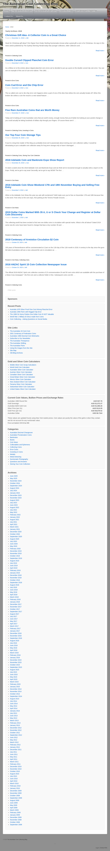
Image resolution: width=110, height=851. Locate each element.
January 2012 (15, 747)
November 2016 (16, 636)
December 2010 (16, 766)
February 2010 (15, 786)
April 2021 (13, 524)
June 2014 (14, 703)
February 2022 (15, 515)
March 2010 (14, 783)
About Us (19, 16)
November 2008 (16, 820)
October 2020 (15, 534)
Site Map (13, 350)
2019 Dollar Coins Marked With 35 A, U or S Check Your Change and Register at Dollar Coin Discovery (53, 213)
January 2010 (15, 788)
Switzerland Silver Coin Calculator (22, 387)
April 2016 (13, 650)
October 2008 (15, 822)
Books (12, 440)
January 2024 (15, 493)
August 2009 (14, 800)
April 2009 (13, 808)
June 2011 (14, 754)
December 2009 (16, 791)
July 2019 (13, 563)
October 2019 (15, 556)
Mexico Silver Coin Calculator (20, 379)
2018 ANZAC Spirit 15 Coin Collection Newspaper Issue (36, 264)
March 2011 (14, 762)
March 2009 (14, 810)
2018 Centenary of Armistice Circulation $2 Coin (32, 239)
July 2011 (13, 752)
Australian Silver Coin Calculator (21, 370)
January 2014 (15, 711)
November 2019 (16, 553)
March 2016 (14, 653)
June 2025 (14, 476)
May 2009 (13, 805)
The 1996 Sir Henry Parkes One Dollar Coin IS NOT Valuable (32, 314)
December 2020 (16, 532)
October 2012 (15, 733)
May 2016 (13, 648)
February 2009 (15, 812)
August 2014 (14, 699)
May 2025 (13, 478)
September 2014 (16, 696)
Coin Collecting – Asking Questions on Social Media (28, 319)
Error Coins (15, 80)
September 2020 (16, 536)
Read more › (100, 51)
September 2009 (16, 798)
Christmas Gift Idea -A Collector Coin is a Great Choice (35, 35)
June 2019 (14, 565)
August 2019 (14, 561)
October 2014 (15, 694)
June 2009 (14, 803)
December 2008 (16, 817)
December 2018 (16, 575)
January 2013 (15, 725)
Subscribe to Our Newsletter (20, 338)
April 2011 (13, 759)
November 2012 (16, 730)
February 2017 (15, 628)
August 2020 (14, 539)
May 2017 (13, 621)
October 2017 (15, 609)
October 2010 (15, 771)
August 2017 (14, 614)
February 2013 (15, 723)
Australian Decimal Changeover (21, 432)
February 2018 (15, 599)
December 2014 (16, 689)
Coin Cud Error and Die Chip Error (24, 85)
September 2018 (16, 582)
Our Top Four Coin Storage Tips (23, 135)
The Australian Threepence (19, 341)
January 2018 (15, 602)
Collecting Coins (17, 55)
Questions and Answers (18, 462)
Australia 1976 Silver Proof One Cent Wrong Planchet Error (31, 309)
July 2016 (13, 643)
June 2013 (14, 716)
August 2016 (14, 641)
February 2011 (15, 764)
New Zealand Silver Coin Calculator (22, 382)
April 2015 (13, 679)
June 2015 (14, 674)
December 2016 (16, 633)
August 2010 (14, 774)
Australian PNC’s (66, 11)
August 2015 (14, 670)
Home (6, 11)
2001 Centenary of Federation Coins (23, 333)
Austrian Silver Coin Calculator (21, 372)
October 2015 (15, 665)
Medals (12, 454)
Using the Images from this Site (21, 348)
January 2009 (15, 815)
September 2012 (16, 735)
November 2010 (16, 769)
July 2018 (13, 587)
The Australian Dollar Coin (22, 11)
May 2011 (13, 757)
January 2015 (15, 687)
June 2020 (14, 544)
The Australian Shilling (18, 343)
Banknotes (14, 437)
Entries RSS (103, 847)
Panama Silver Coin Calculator (21, 384)
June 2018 (14, 590)
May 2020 (13, 546)
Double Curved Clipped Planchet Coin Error (29, 60)
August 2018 (14, 585)
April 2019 (13, 568)
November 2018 (16, 578)
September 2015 (16, 667)
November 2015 (16, 662)
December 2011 (16, 749)
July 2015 (13, 672)
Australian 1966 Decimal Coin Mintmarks (24, 336)
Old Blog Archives (16, 353)
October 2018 (15, 580)
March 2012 (14, 742)
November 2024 (16, 481)
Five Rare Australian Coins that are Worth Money (32, 110)
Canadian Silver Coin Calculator (21, 374)
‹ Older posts (11, 290)
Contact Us (8, 16)
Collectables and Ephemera (20, 445)
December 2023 (16, 495)
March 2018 (14, 597)
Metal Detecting (15, 457)
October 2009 (15, 795)
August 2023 (14, 500)
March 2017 (14, 626)
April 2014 (13, 708)
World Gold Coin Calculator (19, 367)
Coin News (15, 180)
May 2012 (13, 740)
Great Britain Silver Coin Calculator (22, 377)
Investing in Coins (28, 130)
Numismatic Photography (19, 459)
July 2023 (13, 503)
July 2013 (13, 713)
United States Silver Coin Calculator (23, 389)
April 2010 (13, 781)
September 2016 (16, 638)
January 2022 (15, 517)
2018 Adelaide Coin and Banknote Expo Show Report (34, 160)
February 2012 (15, 745)
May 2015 (13, 677)
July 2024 (13, 490)
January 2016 (15, 657)
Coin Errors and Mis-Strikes (86, 11)
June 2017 (14, 619)
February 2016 (15, 655)
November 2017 (16, 607)
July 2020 (13, 541)
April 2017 (13, 624)
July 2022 (13, 510)
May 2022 (13, 512)
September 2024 (16, 486)
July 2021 (13, 522)
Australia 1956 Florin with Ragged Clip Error (25, 312)
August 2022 (14, 507)
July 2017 (13, 616)
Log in (97, 847)
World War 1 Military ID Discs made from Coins (27, 317)
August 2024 (14, 488)
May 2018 (13, 592)
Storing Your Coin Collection (31, 155)
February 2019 (15, 570)
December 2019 (16, 551)
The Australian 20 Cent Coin (20, 331)
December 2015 (16, 660)
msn (26, 63)
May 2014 (13, 706)
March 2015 (14, 682)
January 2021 (15, 529)
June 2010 (14, 779)
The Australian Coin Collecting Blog (30, 4)
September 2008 (16, 825)
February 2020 (15, 549)
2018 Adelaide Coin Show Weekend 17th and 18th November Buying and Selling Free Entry (52, 186)
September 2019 (16, 558)
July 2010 (13, 776)
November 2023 (16, 498)
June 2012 (14, 737)
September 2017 (16, 611)
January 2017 (15, 631)
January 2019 (15, 573)
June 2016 (14, 645)
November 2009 (16, 793)
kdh (27, 38)
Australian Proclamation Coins (21, 435)
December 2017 (16, 604)
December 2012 (16, 728)
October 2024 (15, 483)
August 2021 (14, 519)
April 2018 (13, 595)
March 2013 (14, 720)
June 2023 (14, 505)
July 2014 (13, 701)
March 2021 (14, 527)
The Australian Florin (17, 346)
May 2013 (13, 718)
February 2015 (15, 684)
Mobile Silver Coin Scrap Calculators (23, 365)
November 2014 (16, 691)
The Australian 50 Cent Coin (45, 11)
